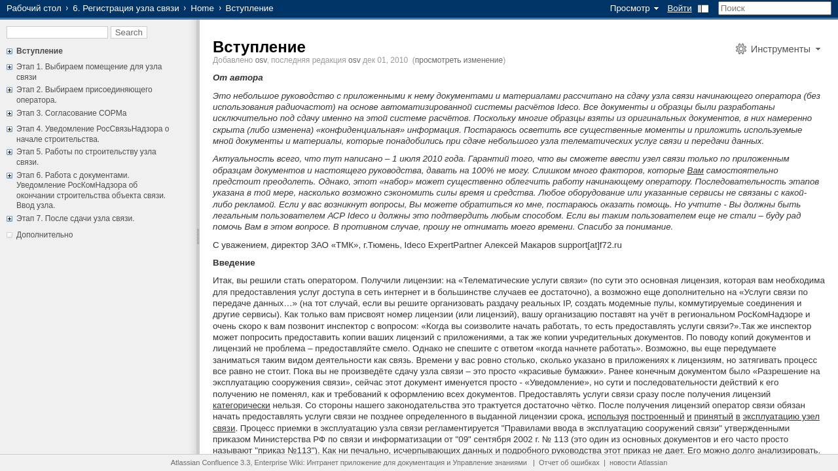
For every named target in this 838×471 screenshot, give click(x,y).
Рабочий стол (34, 8)
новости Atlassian (638, 462)
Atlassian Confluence (204, 462)
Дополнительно (44, 234)
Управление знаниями (490, 462)
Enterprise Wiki (279, 462)
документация (421, 462)
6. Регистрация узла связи (126, 8)
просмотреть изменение (459, 60)
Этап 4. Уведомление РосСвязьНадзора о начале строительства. (92, 134)
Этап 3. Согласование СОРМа (71, 113)
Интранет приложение (344, 462)
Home (202, 8)
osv (261, 60)
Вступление (39, 51)
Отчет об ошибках (569, 462)
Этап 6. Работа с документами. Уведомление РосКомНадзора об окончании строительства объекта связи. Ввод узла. (91, 191)
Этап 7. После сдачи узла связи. (75, 218)
